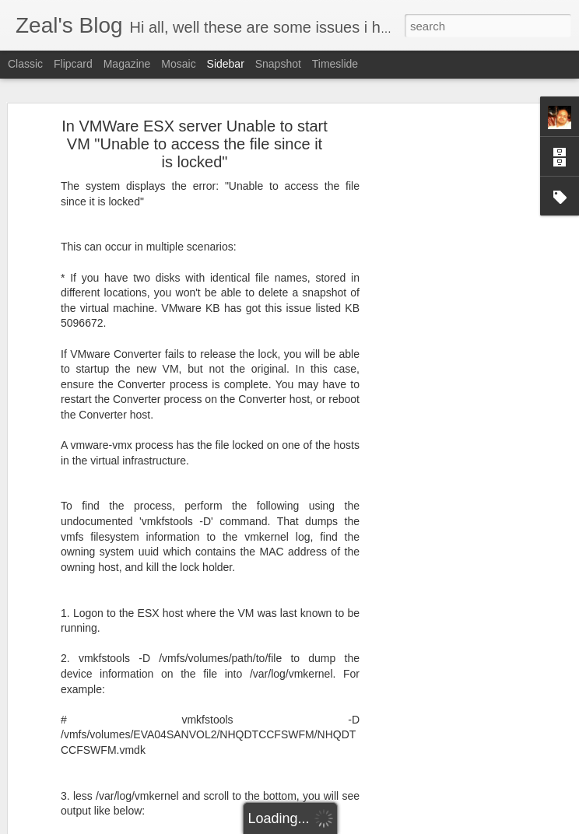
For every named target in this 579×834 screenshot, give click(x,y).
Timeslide (335, 64)
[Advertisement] (445, 365)
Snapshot (278, 64)
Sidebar (225, 64)
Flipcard (73, 64)
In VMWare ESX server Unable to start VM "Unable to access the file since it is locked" (194, 139)
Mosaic (178, 64)
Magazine (127, 64)
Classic (25, 64)
